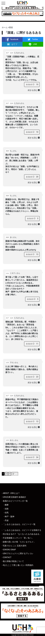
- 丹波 (6, 520)
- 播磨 (6, 505)
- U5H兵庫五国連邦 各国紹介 (14, 497)
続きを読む (34, 90)
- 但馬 (6, 512)
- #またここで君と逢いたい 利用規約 (17, 565)
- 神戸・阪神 (9, 516)
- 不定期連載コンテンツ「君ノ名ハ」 (17, 538)
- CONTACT (6, 557)
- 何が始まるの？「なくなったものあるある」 (21, 534)
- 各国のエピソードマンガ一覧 (15, 501)
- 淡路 (6, 509)
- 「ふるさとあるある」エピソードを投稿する (21, 530)
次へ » (14, 474)
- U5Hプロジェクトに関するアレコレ (17, 553)
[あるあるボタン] (30, 84)
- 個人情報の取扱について (13, 561)
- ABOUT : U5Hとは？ (11, 493)
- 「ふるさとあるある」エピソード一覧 (18, 524)
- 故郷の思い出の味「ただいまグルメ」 (18, 542)
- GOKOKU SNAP (9, 549)
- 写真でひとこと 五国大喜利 (14, 546)
